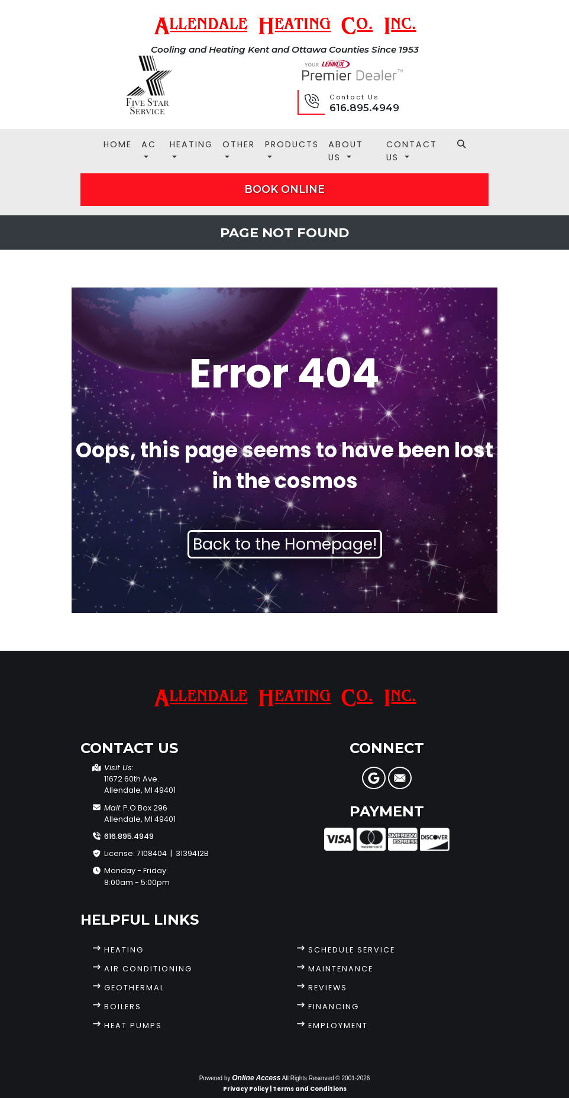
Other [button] (238, 144)
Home (118, 144)
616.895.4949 (364, 108)
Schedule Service (351, 950)
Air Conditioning (148, 969)
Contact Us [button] (411, 150)
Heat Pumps (133, 1026)
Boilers (122, 1007)
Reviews (327, 988)
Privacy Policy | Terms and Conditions (285, 1088)
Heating (124, 950)
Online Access (256, 1078)
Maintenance (340, 969)
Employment (338, 1026)
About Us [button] (345, 150)
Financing (333, 1007)
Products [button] (292, 144)
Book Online (284, 189)
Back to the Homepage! (285, 544)
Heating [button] (191, 144)
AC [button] (148, 144)
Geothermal (134, 988)
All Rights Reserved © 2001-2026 (326, 1078)
